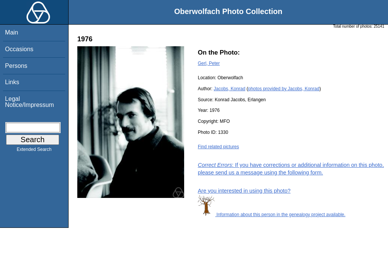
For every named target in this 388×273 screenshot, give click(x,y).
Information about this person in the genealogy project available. (272, 214)
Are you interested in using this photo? (244, 191)
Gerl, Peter (209, 63)
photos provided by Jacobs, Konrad (283, 88)
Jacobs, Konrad (229, 88)
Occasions (19, 49)
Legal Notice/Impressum (29, 102)
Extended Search (34, 151)
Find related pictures (218, 146)
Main (11, 32)
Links (12, 82)
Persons (16, 66)
